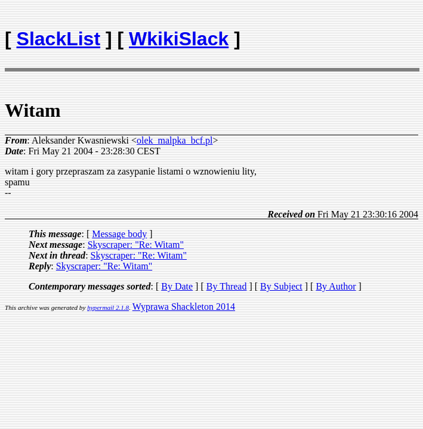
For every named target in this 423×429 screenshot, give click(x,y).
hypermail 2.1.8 (108, 307)
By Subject (281, 286)
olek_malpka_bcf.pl (175, 140)
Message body (119, 234)
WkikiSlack (179, 38)
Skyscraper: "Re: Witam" (136, 245)
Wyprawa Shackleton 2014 (183, 306)
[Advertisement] (348, 33)
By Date (177, 286)
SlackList (59, 38)
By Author (336, 286)
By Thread (226, 286)
